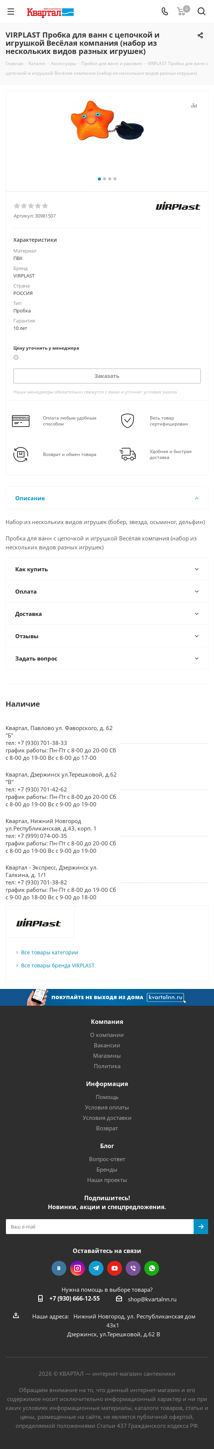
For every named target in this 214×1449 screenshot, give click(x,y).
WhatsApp (151, 1268)
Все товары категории (49, 952)
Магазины (107, 1055)
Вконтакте (59, 1268)
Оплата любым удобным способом (69, 421)
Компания (107, 1022)
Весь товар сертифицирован (169, 421)
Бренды (107, 1169)
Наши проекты (107, 1179)
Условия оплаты (107, 1107)
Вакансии (107, 1045)
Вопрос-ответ (107, 1159)
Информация (107, 1084)
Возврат (107, 1128)
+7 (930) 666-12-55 (74, 1298)
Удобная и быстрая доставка (171, 454)
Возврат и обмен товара (69, 454)
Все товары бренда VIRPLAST (58, 965)
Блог (107, 1146)
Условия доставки (107, 1117)
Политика (107, 1066)
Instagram (77, 1268)
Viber (133, 1268)
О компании (107, 1034)
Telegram (96, 1268)
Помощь (107, 1097)
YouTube (114, 1268)
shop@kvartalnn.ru (152, 1299)
